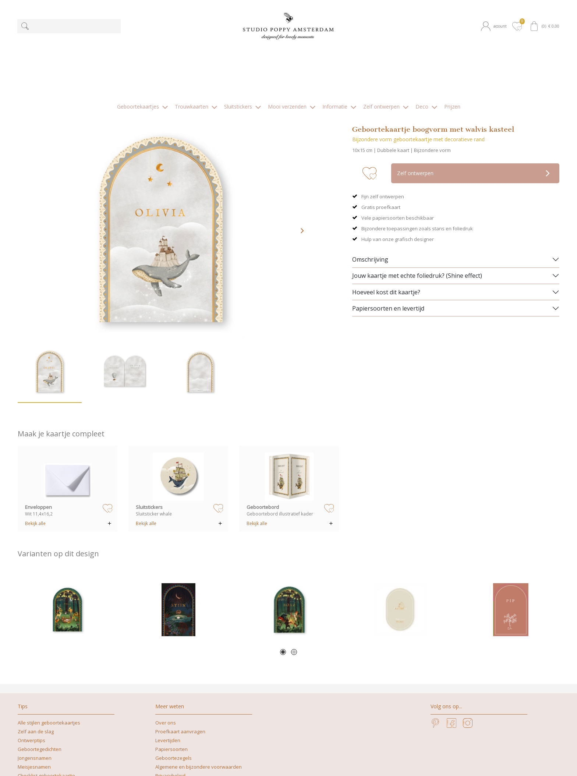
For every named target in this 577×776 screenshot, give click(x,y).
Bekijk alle (35, 466)
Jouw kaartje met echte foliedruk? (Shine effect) (417, 219)
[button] (495, 26)
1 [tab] (283, 595)
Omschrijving (370, 202)
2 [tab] (294, 595)
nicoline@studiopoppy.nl (353, 762)
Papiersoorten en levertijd (388, 251)
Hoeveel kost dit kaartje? (386, 235)
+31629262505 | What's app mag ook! (275, 762)
